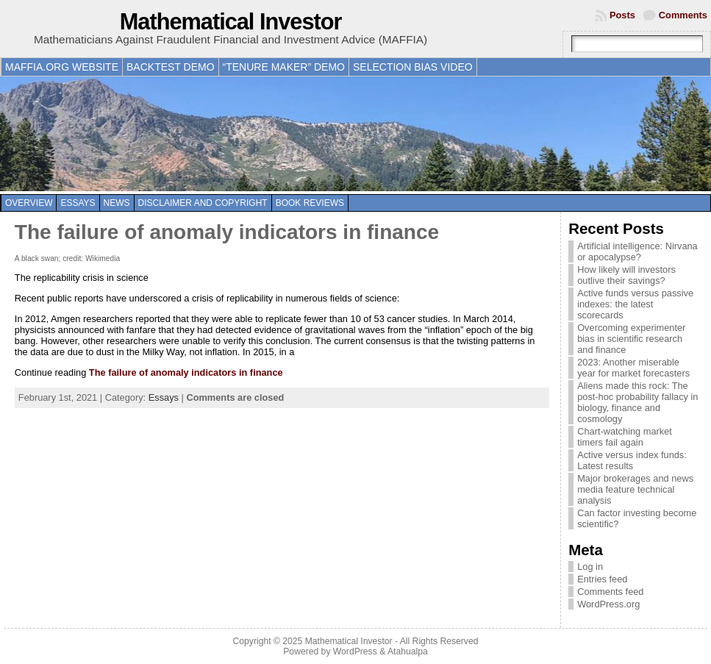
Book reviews (310, 203)
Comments (683, 15)
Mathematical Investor (231, 22)
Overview (28, 203)
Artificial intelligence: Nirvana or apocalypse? (637, 251)
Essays (77, 203)
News (117, 203)
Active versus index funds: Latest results (632, 460)
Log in (590, 566)
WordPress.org (608, 604)
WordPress (355, 651)
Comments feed (610, 591)
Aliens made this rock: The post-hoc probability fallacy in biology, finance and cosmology (637, 402)
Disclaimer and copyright (203, 203)
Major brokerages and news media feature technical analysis (635, 489)
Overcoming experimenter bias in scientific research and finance (631, 338)
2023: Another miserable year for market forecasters (633, 368)
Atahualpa (407, 651)
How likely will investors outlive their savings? (626, 275)
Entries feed (602, 579)
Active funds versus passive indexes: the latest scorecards (635, 304)
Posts (622, 15)
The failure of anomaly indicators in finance (227, 232)
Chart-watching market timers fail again (624, 437)
